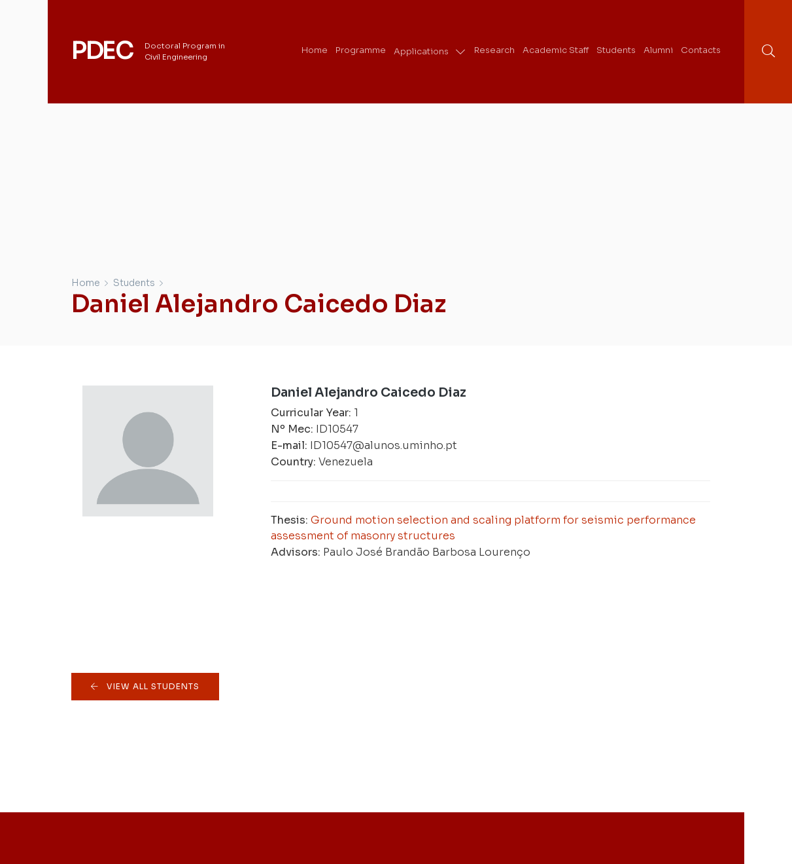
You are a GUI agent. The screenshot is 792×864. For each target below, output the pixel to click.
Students (134, 283)
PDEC (102, 51)
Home (85, 283)
